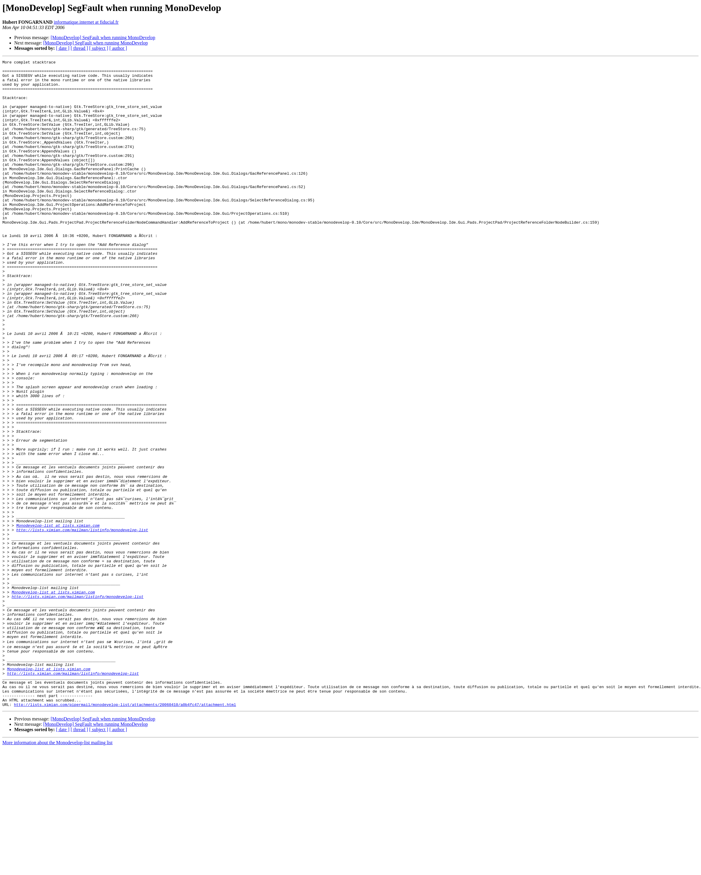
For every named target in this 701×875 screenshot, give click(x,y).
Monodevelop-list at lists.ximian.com (58, 618)
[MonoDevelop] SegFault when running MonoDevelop (103, 37)
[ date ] (62, 48)
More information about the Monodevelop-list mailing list (57, 869)
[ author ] (118, 48)
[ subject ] (98, 48)
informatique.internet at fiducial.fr (86, 22)
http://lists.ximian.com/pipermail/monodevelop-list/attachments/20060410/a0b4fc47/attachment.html (125, 831)
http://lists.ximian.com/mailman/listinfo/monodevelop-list (82, 623)
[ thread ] (79, 48)
